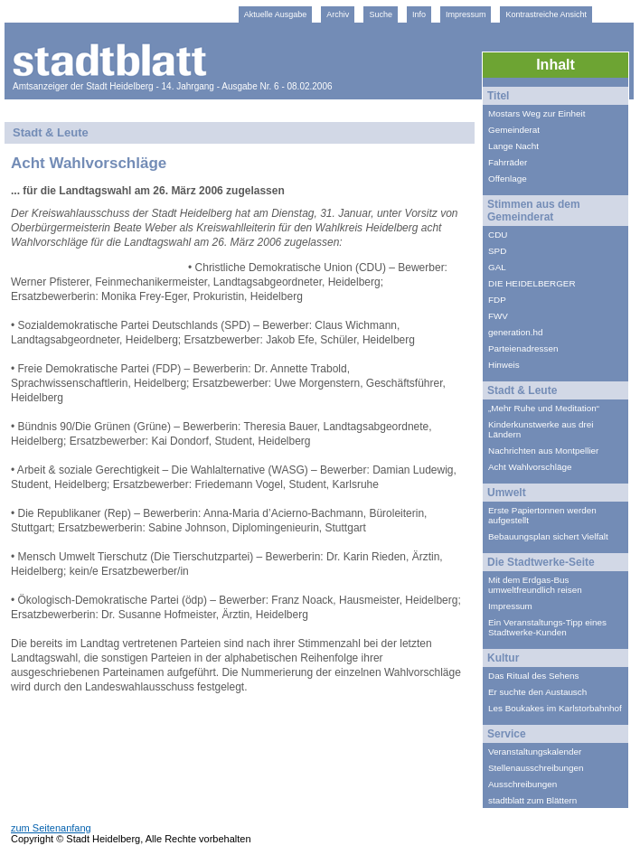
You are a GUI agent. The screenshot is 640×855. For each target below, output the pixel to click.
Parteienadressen (523, 348)
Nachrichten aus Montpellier (543, 451)
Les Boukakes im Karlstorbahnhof (555, 708)
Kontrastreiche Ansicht (546, 14)
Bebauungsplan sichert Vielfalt (548, 536)
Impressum (466, 14)
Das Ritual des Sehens (533, 676)
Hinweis (504, 365)
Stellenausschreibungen (535, 768)
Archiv (337, 14)
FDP (497, 300)
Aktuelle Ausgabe (275, 14)
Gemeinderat (514, 130)
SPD (497, 251)
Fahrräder (507, 162)
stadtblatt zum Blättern (532, 800)
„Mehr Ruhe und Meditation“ (543, 408)
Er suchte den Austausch (537, 692)
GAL (497, 267)
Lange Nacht (513, 146)
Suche (380, 14)
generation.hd (515, 332)
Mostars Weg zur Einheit (536, 113)
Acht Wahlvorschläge (529, 467)
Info (419, 14)
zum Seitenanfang (51, 827)
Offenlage (507, 178)
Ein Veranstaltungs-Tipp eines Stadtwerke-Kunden (547, 627)
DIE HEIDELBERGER (532, 283)
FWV (498, 316)
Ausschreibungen (522, 784)
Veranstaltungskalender (534, 751)
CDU (497, 235)
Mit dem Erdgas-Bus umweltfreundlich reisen (535, 585)
